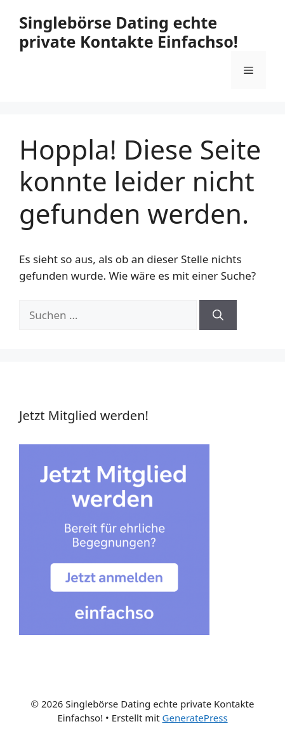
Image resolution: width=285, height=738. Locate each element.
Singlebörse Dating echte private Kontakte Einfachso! (128, 31)
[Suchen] (218, 315)
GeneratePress (195, 717)
